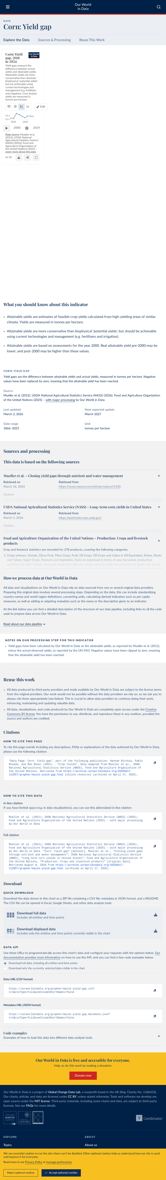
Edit (142, 74)
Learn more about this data (96, 287)
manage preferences (59, 1162)
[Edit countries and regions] (141, 74)
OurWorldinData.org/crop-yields (22, 291)
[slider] (116, 276)
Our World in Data (83, 7)
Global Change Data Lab (64, 1100)
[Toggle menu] (7, 7)
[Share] (148, 289)
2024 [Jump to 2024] (155, 275)
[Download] (139, 289)
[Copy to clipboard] (150, 762)
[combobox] (159, 7)
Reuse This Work (92, 40)
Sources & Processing (54, 40)
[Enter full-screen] (157, 289)
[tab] (15, 75)
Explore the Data (16, 40)
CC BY (44, 291)
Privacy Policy (33, 1162)
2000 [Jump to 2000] (19, 275)
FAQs (30, 1114)
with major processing (60, 400)
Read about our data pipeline (24, 624)
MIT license (42, 1109)
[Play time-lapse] (8, 276)
